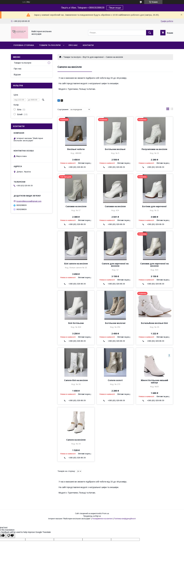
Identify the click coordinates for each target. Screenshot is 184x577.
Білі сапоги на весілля (76, 263)
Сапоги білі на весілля (76, 380)
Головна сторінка (24, 45)
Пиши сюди (115, 7)
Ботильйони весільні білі (154, 323)
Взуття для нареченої (93, 57)
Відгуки (17, 74)
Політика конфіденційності (125, 519)
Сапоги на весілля (76, 440)
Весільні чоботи (76, 149)
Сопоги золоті (115, 380)
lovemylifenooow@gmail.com (28, 201)
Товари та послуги (50, 45)
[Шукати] (149, 32)
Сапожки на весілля (76, 206)
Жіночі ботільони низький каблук (154, 381)
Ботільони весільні (115, 149)
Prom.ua (105, 513)
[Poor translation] (10, 535)
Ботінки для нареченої (154, 206)
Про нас (73, 45)
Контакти (88, 45)
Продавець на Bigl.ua (92, 516)
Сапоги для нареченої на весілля (115, 264)
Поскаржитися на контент (102, 519)
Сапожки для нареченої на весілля (154, 264)
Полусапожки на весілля (154, 149)
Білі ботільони (76, 323)
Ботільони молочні (115, 323)
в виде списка (171, 110)
